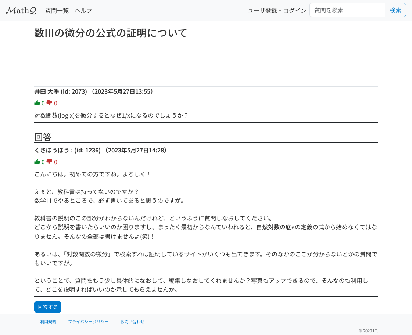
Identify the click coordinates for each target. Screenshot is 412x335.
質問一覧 (57, 10)
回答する (47, 306)
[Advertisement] (206, 60)
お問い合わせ (132, 321)
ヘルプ (83, 10)
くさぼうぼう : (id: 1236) (67, 149)
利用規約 (48, 321)
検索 (395, 10)
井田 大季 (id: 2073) (60, 91)
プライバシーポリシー (88, 321)
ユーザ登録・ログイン (277, 10)
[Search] (347, 10)
